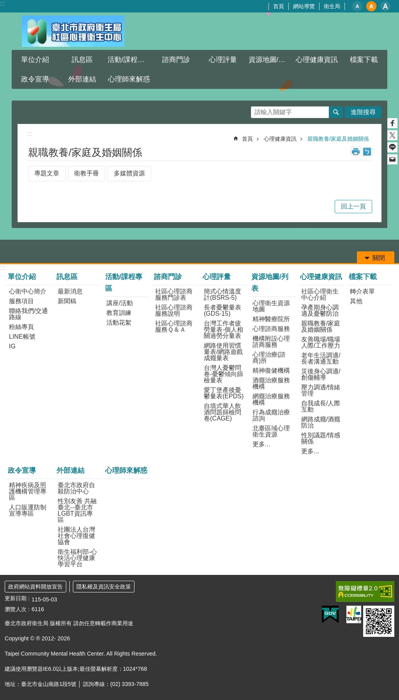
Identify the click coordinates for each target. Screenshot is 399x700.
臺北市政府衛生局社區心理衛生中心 (73, 31)
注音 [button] (367, 152)
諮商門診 (176, 60)
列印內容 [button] (356, 152)
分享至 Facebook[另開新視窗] (392, 123)
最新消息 (70, 291)
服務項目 (21, 301)
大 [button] (385, 6)
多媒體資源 (129, 173)
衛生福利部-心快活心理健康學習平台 (77, 557)
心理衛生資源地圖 (271, 306)
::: (2, 3)
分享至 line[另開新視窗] (392, 147)
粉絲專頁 (21, 326)
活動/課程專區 (130, 60)
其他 (356, 301)
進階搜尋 (363, 112)
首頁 (278, 6)
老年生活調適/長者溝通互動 (320, 358)
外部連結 (82, 79)
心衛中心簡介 (27, 291)
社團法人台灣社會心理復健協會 (76, 535)
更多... (261, 444)
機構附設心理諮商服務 (271, 341)
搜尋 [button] (336, 112)
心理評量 (223, 60)
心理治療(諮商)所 (269, 357)
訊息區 (82, 60)
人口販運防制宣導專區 (27, 510)
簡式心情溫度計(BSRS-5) (222, 294)
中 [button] (371, 6)
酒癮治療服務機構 (271, 383)
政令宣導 (35, 79)
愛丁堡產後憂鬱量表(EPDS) (224, 393)
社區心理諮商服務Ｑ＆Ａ (173, 326)
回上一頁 (353, 206)
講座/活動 (119, 303)
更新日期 (15, 598)
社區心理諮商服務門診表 (173, 294)
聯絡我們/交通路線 (28, 314)
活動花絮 (118, 322)
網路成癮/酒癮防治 (320, 422)
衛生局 (332, 6)
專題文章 (46, 173)
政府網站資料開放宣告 (35, 586)
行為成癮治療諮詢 (271, 415)
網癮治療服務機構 (271, 399)
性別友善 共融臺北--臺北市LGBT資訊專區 (77, 510)
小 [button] (357, 6)
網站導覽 (304, 6)
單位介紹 (35, 60)
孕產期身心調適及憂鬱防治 (320, 310)
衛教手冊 (86, 173)
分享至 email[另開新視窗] (392, 159)
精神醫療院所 (271, 319)
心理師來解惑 (129, 79)
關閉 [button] (379, 258)
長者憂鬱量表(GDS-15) (222, 310)
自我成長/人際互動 (320, 406)
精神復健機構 (271, 370)
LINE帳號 (22, 336)
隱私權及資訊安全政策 (103, 586)
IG (12, 346)
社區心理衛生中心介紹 (320, 294)
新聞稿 (67, 301)
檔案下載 (364, 60)
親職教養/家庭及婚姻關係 (338, 139)
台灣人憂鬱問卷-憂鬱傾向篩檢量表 (223, 374)
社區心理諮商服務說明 (173, 310)
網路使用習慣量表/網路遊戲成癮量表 (223, 351)
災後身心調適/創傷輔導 (320, 374)
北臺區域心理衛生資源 (271, 431)
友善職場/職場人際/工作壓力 (320, 342)
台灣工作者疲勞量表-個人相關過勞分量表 (223, 329)
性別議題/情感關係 (320, 438)
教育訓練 (118, 312)
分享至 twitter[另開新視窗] (392, 135)
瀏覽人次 (15, 609)
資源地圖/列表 (271, 60)
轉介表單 (362, 291)
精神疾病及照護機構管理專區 (27, 491)
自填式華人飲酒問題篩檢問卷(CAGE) (222, 412)
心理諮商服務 (271, 328)
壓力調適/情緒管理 (320, 390)
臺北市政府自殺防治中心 (76, 488)
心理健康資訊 (317, 60)
